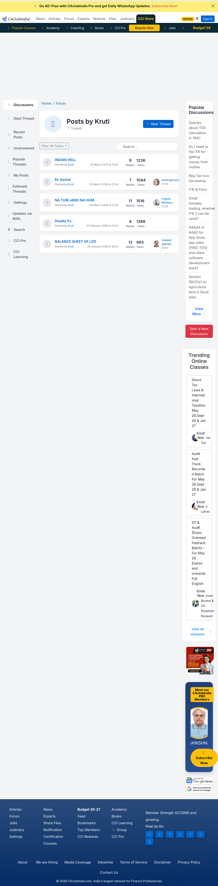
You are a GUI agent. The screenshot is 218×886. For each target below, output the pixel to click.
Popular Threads (16, 161)
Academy (50, 28)
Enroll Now (201, 435)
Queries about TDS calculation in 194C (197, 130)
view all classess (201, 631)
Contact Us (109, 872)
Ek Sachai (63, 179)
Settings (17, 202)
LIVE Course (144, 28)
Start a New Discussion (199, 331)
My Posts (18, 175)
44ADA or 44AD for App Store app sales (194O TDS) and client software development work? (199, 247)
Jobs (169, 28)
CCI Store (146, 19)
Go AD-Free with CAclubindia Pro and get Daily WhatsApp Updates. (105, 6)
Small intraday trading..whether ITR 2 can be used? (201, 208)
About (22, 862)
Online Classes (199, 361)
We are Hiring (46, 862)
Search (16, 229)
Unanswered (20, 148)
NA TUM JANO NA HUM (74, 200)
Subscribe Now (204, 758)
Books (97, 28)
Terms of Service (133, 862)
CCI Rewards (87, 836)
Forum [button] (69, 19)
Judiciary (16, 830)
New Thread (158, 124)
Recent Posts (16, 134)
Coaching (74, 28)
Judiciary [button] (127, 19)
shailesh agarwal (167, 242)
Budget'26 (202, 28)
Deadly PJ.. (64, 221)
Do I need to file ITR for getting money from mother (198, 157)
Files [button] (112, 19)
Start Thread (20, 118)
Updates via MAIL (19, 216)
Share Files (52, 823)
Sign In (207, 19)
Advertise (105, 862)
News (48, 809)
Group (119, 830)
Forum (14, 816)
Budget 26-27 (88, 809)
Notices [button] (99, 19)
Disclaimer (162, 862)
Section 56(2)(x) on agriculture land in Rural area (199, 287)
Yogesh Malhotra (167, 200)
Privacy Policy (189, 862)
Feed (81, 816)
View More (199, 311)
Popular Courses (21, 28)
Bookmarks (86, 823)
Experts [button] (84, 19)
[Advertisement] (109, 64)
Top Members (88, 830)
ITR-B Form (198, 189)
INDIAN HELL (65, 160)
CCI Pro (117, 28)
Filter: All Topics (53, 146)
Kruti (71, 164)
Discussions (20, 105)
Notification (52, 830)
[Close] (213, 6)
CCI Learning (17, 254)
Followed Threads (17, 189)
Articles (15, 809)
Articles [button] (55, 19)
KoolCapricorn (170, 180)
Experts (49, 816)
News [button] (40, 19)
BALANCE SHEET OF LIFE (75, 241)
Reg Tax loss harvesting (199, 178)
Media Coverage (78, 862)
